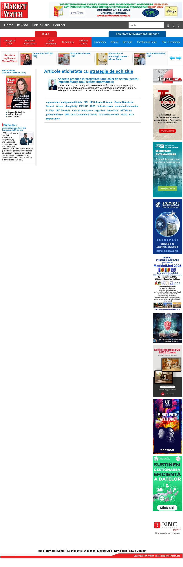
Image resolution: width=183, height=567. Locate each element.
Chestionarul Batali (147, 42)
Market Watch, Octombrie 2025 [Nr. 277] (14, 71)
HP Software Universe (101, 102)
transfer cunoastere (82, 110)
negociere (100, 110)
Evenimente (74, 550)
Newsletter (120, 550)
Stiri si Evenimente (171, 42)
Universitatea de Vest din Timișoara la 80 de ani (14, 129)
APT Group (126, 110)
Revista (22, 25)
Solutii (61, 550)
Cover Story (100, 42)
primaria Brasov (54, 114)
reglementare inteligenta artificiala (64, 102)
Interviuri (127, 42)
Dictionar (89, 550)
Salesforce (112, 110)
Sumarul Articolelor (16, 112)
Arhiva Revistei (15, 114)
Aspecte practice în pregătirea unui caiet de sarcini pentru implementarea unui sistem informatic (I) (98, 80)
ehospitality (71, 106)
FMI (86, 102)
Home (8, 25)
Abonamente (14, 116)
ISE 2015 (83, 106)
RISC (93, 106)
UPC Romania (63, 110)
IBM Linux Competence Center (81, 114)
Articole (115, 42)
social (124, 114)
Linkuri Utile (41, 25)
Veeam (59, 106)
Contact (59, 25)
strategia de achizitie (111, 71)
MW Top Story (10, 125)
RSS (132, 550)
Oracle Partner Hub (109, 114)
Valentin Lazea (105, 106)
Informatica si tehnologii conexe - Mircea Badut (119, 56)
